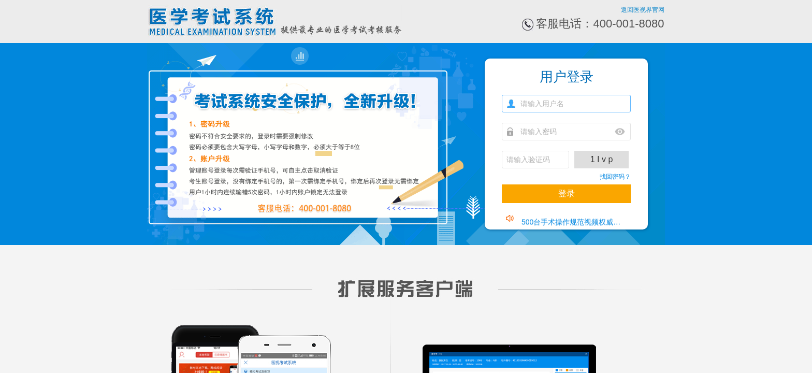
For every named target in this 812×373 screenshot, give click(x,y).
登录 (566, 193)
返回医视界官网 (642, 9)
